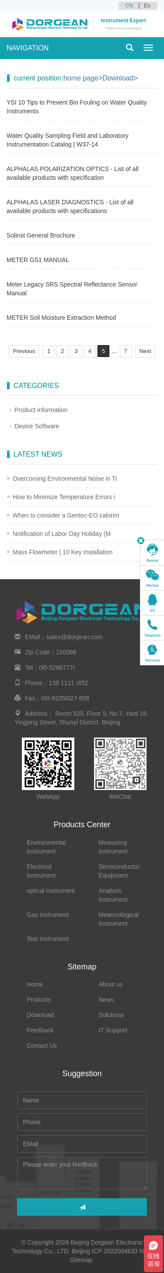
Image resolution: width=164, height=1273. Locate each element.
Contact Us (42, 1045)
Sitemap (81, 1259)
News (106, 999)
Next (145, 351)
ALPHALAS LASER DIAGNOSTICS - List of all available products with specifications (70, 206)
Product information (40, 409)
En (147, 6)
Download (117, 78)
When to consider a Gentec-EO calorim (66, 515)
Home (35, 984)
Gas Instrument (48, 914)
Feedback (40, 1030)
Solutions (111, 1014)
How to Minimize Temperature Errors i (64, 496)
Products (39, 999)
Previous (24, 351)
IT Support (113, 1030)
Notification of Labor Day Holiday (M (62, 533)
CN (129, 6)
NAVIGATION (28, 48)
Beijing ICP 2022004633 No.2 (112, 1251)
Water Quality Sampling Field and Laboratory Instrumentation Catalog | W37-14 (68, 140)
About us (111, 984)
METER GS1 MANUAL (38, 259)
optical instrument (51, 890)
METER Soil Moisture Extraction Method (61, 317)
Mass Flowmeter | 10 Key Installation (63, 552)
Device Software (36, 426)
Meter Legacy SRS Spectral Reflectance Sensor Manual (72, 289)
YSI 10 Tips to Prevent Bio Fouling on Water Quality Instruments (77, 107)
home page (80, 78)
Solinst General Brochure (41, 235)
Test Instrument (48, 938)
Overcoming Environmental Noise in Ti (65, 478)
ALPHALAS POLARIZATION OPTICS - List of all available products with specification (73, 173)
